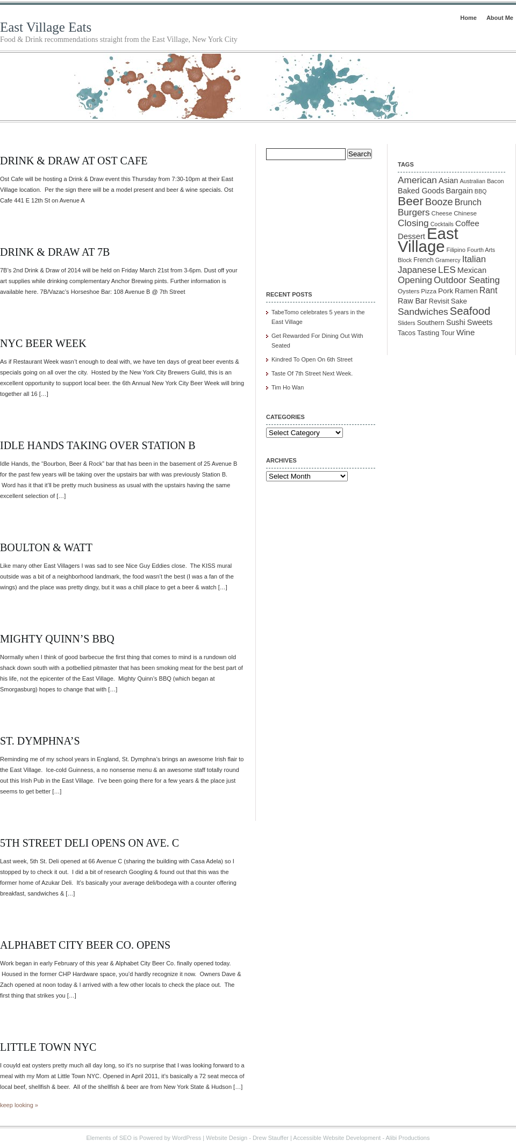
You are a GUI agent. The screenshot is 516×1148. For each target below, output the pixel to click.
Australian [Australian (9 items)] (472, 181)
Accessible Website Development (337, 1138)
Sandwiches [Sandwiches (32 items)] (423, 311)
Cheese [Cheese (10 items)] (442, 213)
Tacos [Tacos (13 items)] (406, 333)
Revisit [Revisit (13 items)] (439, 301)
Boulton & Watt (46, 547)
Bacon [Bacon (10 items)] (495, 181)
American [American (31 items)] (417, 180)
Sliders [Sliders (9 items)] (406, 323)
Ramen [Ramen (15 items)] (466, 291)
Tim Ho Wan (287, 387)
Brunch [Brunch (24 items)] (468, 202)
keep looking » (19, 1105)
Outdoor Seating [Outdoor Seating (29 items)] (467, 280)
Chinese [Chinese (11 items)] (465, 213)
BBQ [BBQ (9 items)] (481, 191)
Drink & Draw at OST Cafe (74, 161)
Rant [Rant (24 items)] (488, 290)
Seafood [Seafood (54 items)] (470, 311)
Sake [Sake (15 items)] (459, 301)
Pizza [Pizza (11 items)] (428, 290)
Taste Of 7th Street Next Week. (312, 373)
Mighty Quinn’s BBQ (57, 639)
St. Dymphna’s (40, 741)
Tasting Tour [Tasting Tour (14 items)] (436, 333)
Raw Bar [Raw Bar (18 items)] (412, 301)
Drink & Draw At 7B (55, 252)
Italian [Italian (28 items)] (474, 259)
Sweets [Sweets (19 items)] (480, 322)
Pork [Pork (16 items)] (445, 291)
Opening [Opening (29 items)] (415, 280)
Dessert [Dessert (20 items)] (411, 236)
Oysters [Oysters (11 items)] (408, 290)
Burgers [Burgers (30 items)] (414, 212)
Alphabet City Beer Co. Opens (85, 945)
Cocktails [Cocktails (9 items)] (442, 224)
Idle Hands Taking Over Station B (98, 445)
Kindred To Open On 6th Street (312, 359)
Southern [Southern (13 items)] (431, 323)
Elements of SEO (109, 1138)
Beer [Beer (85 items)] (411, 201)
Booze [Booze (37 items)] (439, 202)
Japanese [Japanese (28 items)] (417, 270)
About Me (499, 18)
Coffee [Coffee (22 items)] (467, 223)
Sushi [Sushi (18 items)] (455, 322)
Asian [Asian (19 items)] (448, 180)
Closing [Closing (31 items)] (413, 223)
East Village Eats (45, 27)
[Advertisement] (320, 218)
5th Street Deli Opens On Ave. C (89, 843)
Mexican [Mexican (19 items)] (471, 270)
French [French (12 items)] (423, 260)
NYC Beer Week (43, 343)
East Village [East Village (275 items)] (428, 240)
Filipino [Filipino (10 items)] (456, 250)
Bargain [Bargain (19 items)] (459, 190)
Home (468, 18)
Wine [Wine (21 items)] (465, 332)
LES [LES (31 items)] (447, 269)
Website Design (226, 1138)
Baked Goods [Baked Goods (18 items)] (421, 190)
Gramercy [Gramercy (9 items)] (448, 260)
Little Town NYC (48, 1047)
